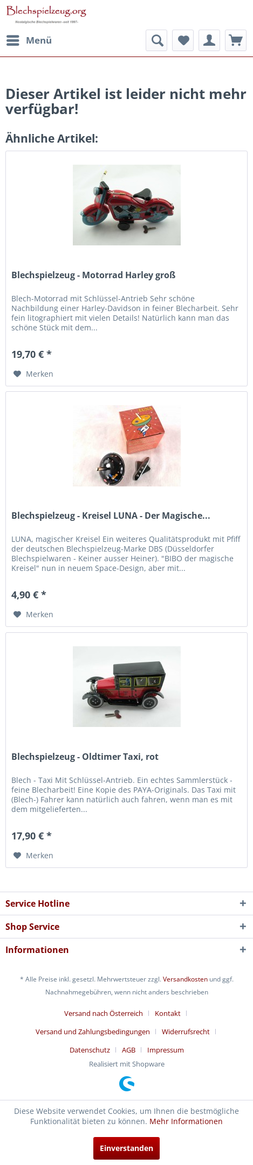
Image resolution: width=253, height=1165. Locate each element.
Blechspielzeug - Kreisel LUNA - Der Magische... (110, 515)
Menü (29, 39)
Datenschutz (90, 1050)
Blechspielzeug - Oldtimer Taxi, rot (85, 756)
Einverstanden (126, 1148)
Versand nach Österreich (103, 1013)
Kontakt (168, 1013)
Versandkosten (185, 979)
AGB (128, 1050)
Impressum (165, 1050)
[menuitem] (28, 40)
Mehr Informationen (186, 1121)
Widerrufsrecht (186, 1031)
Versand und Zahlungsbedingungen (93, 1031)
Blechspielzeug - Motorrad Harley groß (93, 275)
